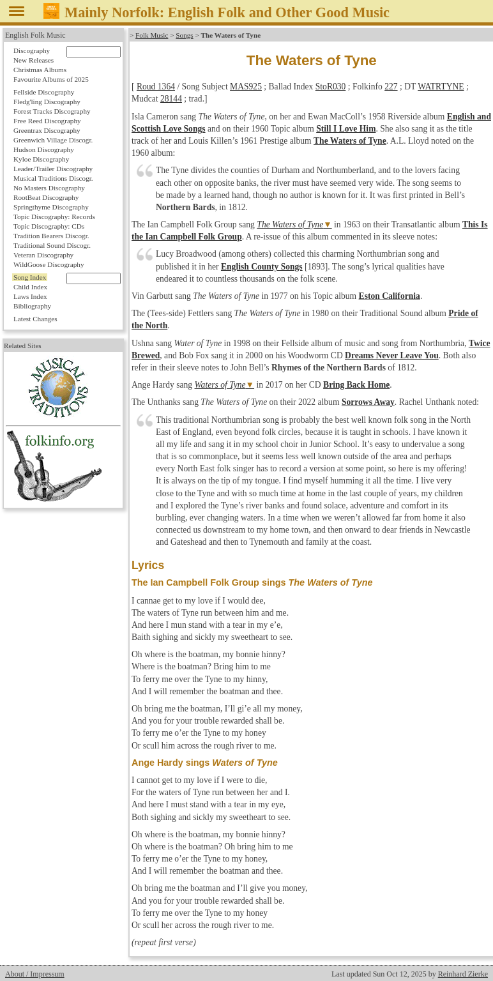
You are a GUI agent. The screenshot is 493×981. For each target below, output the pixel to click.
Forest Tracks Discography (52, 111)
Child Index (30, 287)
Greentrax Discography (46, 130)
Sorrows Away (368, 402)
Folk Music (151, 35)
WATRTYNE (441, 86)
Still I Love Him (345, 128)
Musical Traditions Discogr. (53, 178)
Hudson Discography (43, 149)
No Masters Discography (49, 188)
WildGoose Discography (48, 264)
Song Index (29, 277)
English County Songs (262, 266)
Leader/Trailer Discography (53, 168)
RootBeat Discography (46, 197)
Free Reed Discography (47, 121)
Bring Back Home (356, 385)
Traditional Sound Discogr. (52, 245)
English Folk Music (35, 35)
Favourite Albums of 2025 (51, 79)
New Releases (33, 60)
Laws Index (30, 296)
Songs (184, 35)
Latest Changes (35, 319)
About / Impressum (34, 974)
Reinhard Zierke (463, 974)
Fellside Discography (43, 92)
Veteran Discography (43, 255)
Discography (31, 50)
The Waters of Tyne (350, 141)
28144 (171, 98)
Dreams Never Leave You (392, 355)
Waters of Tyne (220, 385)
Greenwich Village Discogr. (53, 140)
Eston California (389, 296)
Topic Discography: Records (54, 216)
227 (390, 86)
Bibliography (32, 306)
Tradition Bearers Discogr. (51, 236)
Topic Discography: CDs (48, 226)
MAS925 (246, 86)
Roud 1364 (156, 86)
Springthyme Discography (51, 207)
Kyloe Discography (41, 159)
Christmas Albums (39, 69)
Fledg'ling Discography (46, 101)
